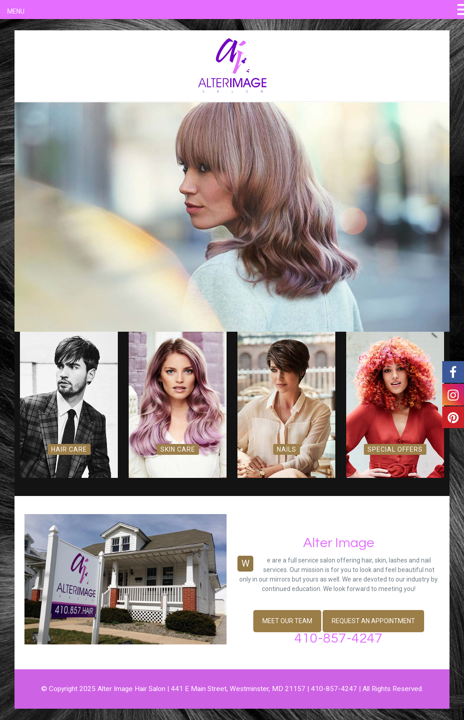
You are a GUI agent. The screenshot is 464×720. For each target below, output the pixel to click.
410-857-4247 (338, 638)
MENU (15, 11)
